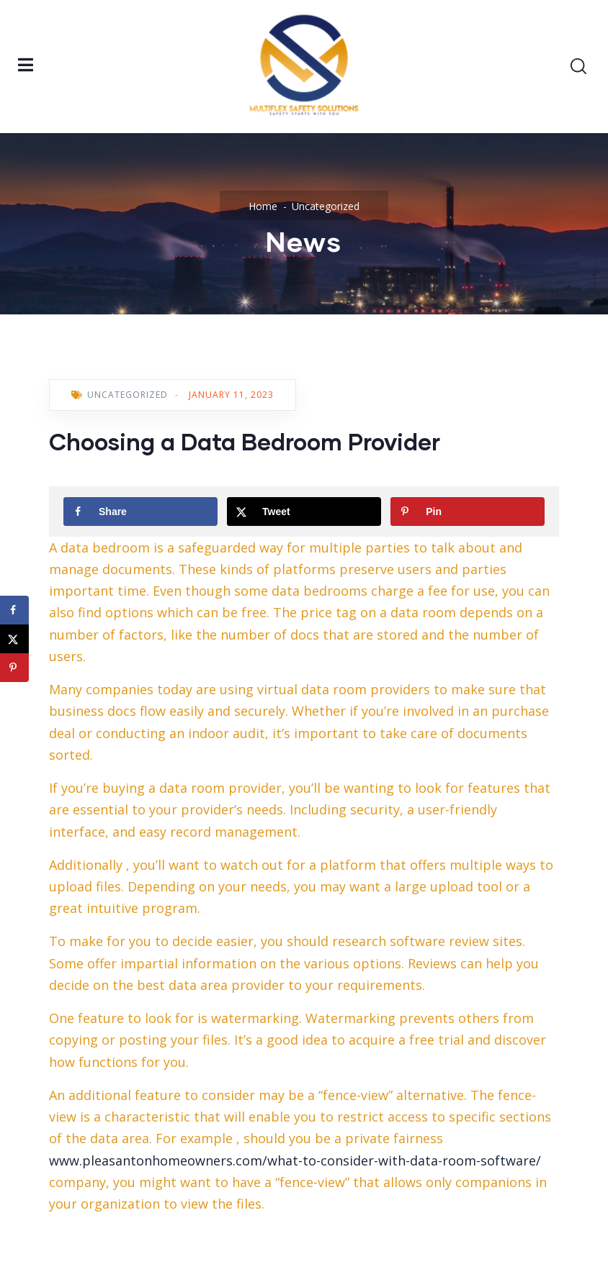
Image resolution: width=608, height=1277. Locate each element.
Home (263, 206)
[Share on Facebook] (140, 511)
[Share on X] (304, 511)
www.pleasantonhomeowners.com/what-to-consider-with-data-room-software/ (295, 1160)
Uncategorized (325, 206)
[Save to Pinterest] (467, 511)
